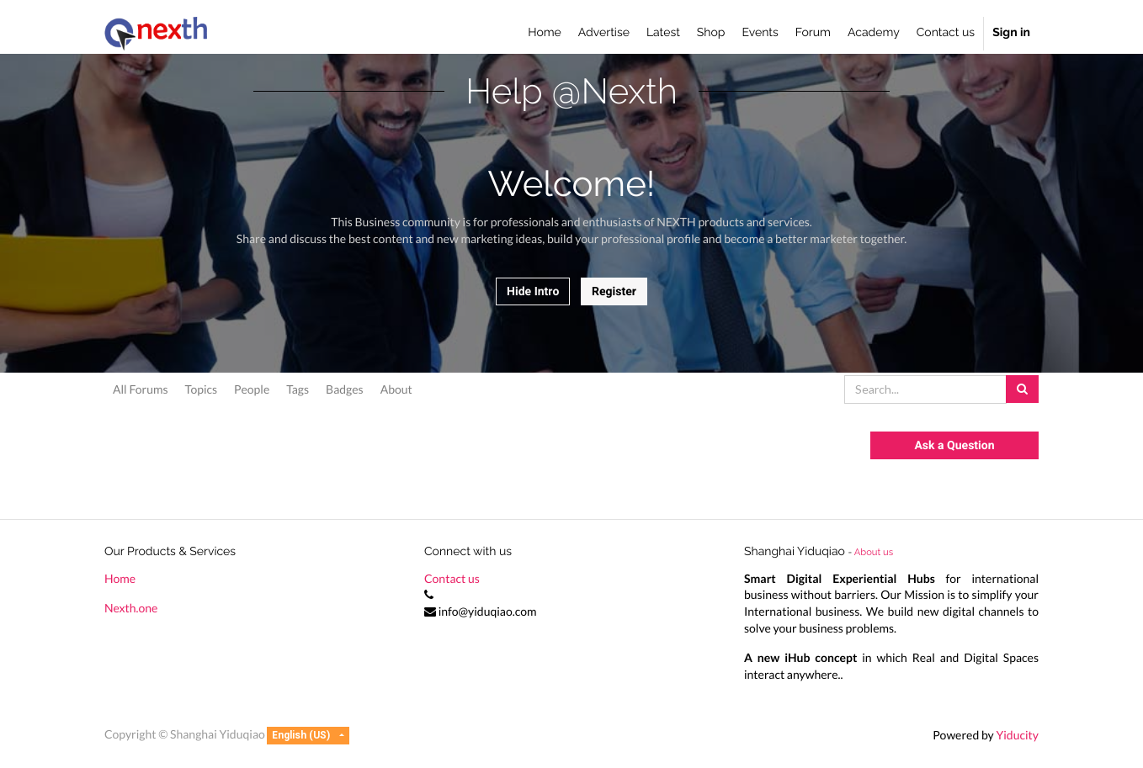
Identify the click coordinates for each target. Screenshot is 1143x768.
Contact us (452, 578)
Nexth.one (130, 608)
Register (614, 291)
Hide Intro (533, 291)
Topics (201, 389)
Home (120, 578)
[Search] (1022, 389)
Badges (345, 389)
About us (873, 552)
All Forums (140, 389)
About (396, 389)
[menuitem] (544, 33)
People (251, 389)
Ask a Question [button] (954, 445)
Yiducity (1017, 735)
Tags (297, 389)
